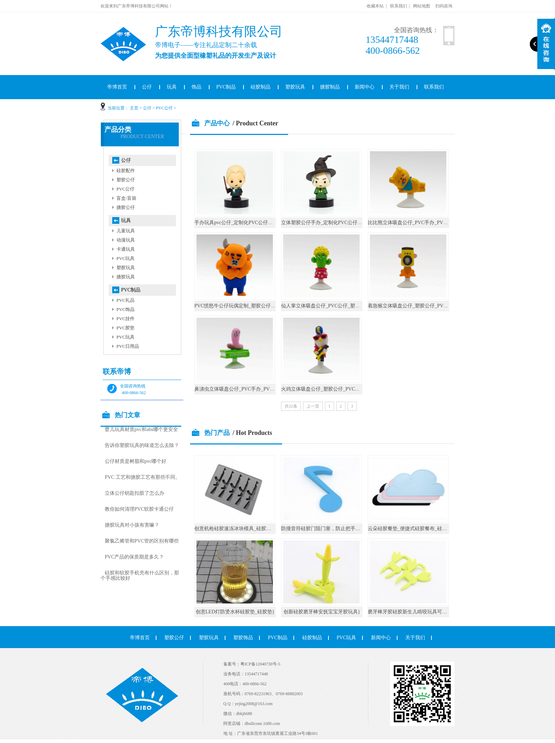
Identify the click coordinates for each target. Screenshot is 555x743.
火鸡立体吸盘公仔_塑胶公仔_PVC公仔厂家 (328, 389)
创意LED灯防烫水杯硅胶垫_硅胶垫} (235, 611)
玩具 (172, 87)
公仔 (147, 87)
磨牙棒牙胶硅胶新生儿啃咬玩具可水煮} (411, 611)
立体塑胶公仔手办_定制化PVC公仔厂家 (324, 222)
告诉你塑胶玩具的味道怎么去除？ (142, 445)
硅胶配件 (125, 170)
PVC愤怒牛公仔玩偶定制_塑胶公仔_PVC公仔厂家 (248, 305)
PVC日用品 (127, 346)
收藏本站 (375, 6)
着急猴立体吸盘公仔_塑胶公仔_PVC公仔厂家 (417, 305)
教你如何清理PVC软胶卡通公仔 (139, 509)
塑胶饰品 (243, 637)
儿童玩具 (125, 230)
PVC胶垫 (125, 327)
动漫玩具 (125, 240)
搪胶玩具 (125, 276)
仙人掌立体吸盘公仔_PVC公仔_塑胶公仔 (325, 305)
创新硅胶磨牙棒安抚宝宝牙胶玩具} (322, 611)
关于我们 (399, 87)
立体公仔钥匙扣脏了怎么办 (134, 493)
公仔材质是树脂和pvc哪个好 (135, 461)
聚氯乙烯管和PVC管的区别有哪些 (142, 541)
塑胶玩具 (295, 87)
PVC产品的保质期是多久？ (134, 557)
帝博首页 (117, 87)
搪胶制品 (330, 87)
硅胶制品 (260, 87)
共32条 (291, 406)
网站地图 (421, 6)
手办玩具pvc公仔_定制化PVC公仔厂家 (236, 222)
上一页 (313, 406)
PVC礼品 (125, 300)
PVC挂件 (125, 318)
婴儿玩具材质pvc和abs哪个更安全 (141, 429)
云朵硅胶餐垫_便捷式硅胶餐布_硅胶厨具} (413, 528)
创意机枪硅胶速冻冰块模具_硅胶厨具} (236, 528)
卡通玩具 (125, 249)
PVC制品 (226, 87)
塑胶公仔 (125, 179)
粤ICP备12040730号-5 (260, 664)
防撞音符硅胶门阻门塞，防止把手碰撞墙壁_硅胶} (335, 528)
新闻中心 (364, 87)
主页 (134, 108)
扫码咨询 (443, 6)
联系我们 (398, 6)
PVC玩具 (125, 258)
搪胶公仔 (125, 207)
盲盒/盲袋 (126, 198)
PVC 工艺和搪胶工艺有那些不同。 (142, 477)
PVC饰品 (125, 309)
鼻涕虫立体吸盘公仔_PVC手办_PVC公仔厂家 (243, 389)
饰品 (196, 87)
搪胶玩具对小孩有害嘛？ (132, 525)
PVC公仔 (164, 108)
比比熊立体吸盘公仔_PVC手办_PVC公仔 (412, 222)
